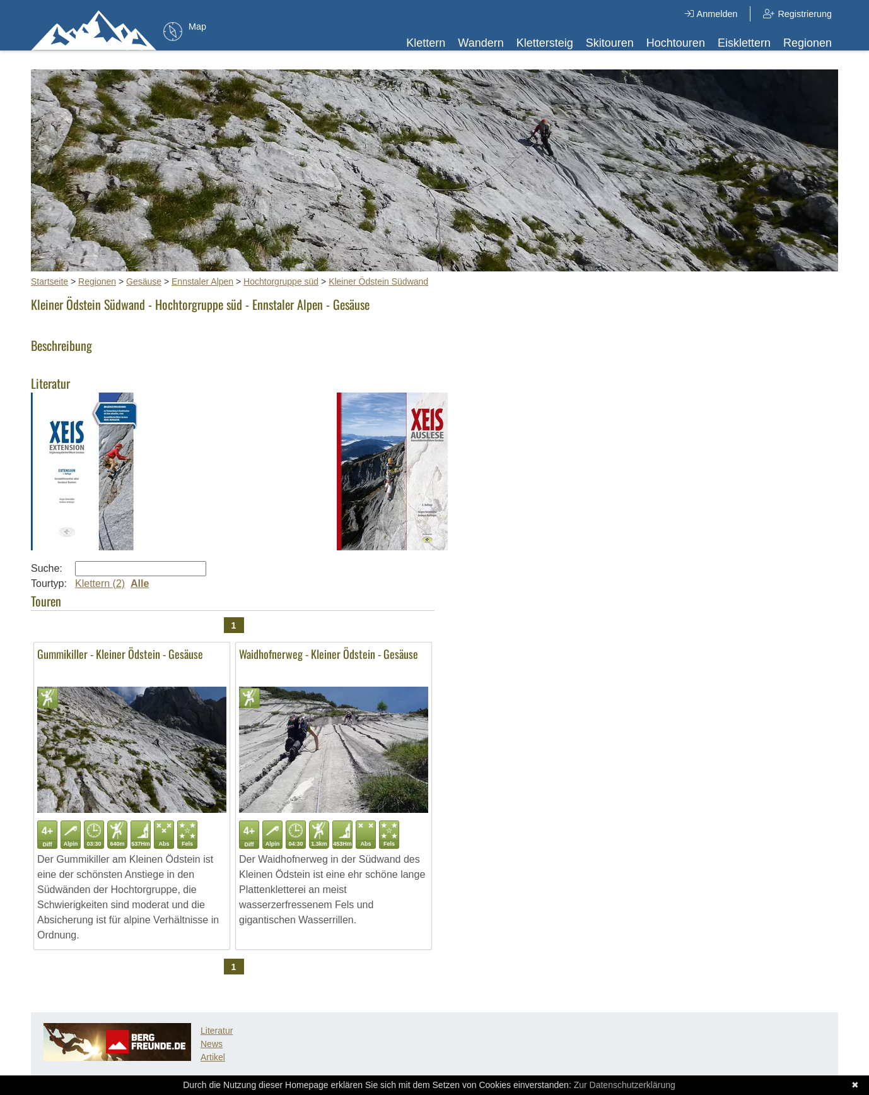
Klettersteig (544, 43)
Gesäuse (143, 281)
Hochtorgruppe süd (280, 281)
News (212, 1044)
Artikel (213, 1057)
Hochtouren (675, 43)
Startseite (49, 281)
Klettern (425, 43)
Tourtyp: (49, 583)
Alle (140, 583)
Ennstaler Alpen (202, 281)
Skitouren (610, 43)
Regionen (807, 43)
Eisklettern (744, 43)
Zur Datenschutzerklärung (624, 1085)
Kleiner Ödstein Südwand (378, 281)
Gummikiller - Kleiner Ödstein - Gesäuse (120, 654)
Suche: (46, 568)
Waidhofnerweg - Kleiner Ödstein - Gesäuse (328, 654)
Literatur (217, 1031)
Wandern (480, 43)
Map (197, 26)
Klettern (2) (100, 583)
